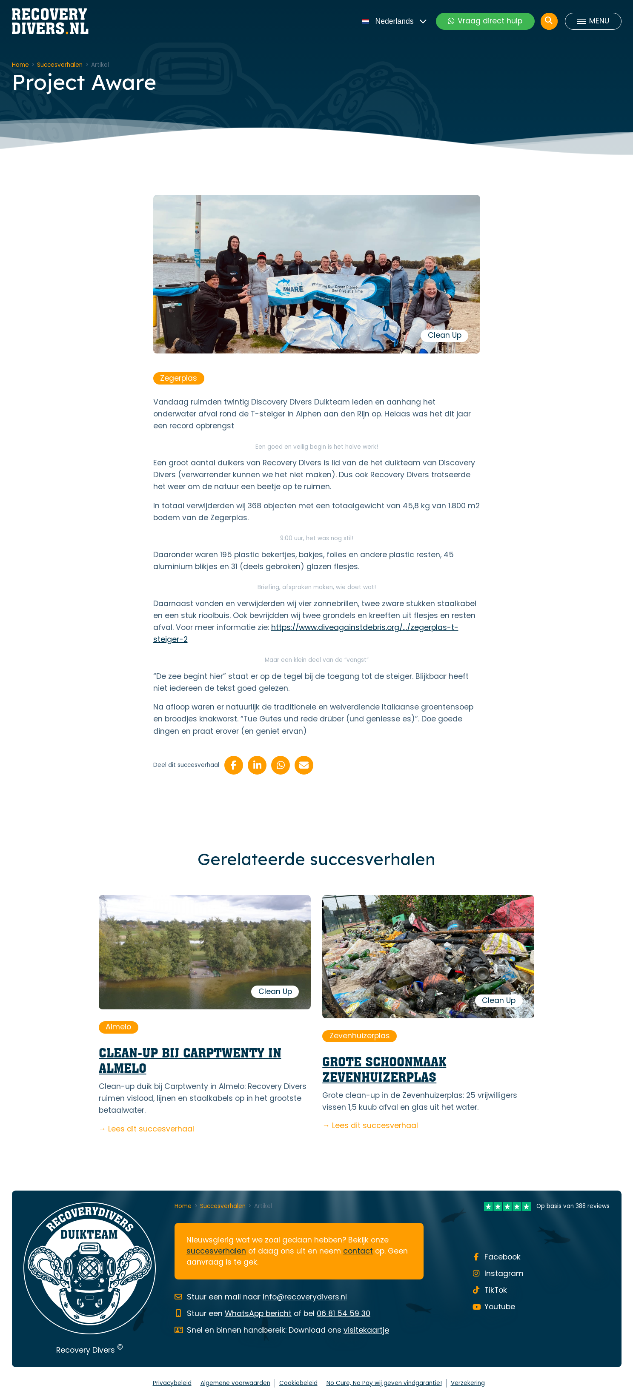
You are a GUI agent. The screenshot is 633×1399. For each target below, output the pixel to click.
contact (358, 1251)
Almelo (118, 1027)
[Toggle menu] (593, 21)
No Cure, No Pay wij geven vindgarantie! (384, 1383)
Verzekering (468, 1383)
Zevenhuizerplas (359, 1036)
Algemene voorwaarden (235, 1383)
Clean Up (444, 335)
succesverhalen (216, 1251)
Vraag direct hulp (485, 21)
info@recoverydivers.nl (305, 1297)
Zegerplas (178, 378)
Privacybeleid (172, 1383)
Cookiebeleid (298, 1383)
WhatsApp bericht (258, 1313)
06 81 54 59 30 (343, 1313)
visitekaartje (366, 1330)
